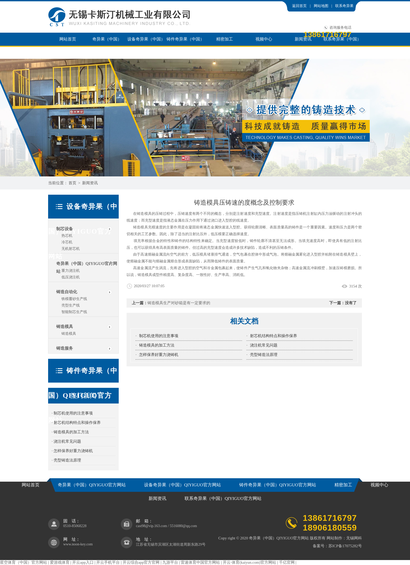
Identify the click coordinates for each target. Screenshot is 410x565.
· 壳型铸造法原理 (66, 460)
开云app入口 (83, 562)
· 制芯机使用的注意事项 (72, 413)
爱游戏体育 (60, 562)
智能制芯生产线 (74, 312)
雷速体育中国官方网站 (200, 562)
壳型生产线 (70, 305)
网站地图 (321, 6)
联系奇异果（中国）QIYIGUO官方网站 (342, 45)
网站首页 (67, 39)
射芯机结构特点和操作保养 (273, 336)
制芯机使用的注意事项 (158, 336)
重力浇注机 (70, 271)
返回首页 (299, 6)
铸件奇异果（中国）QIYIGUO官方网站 (185, 45)
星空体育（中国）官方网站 (23, 562)
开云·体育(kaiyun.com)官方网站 (249, 562)
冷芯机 (66, 242)
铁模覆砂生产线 (74, 299)
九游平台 (170, 562)
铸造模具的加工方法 (156, 345)
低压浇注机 (70, 277)
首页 (72, 183)
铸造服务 (64, 348)
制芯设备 (64, 229)
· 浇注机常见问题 (66, 441)
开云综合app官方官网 (141, 562)
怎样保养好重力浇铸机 (158, 355)
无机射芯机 (70, 249)
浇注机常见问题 (263, 345)
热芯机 (66, 236)
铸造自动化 (66, 292)
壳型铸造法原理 (263, 355)
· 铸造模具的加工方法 (70, 432)
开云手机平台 (108, 562)
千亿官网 (287, 562)
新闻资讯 (303, 39)
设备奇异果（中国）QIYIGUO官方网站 (146, 45)
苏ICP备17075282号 (345, 546)
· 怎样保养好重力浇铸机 (72, 451)
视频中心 (263, 39)
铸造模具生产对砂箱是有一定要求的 (178, 303)
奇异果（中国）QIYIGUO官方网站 (107, 45)
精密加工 (224, 39)
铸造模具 (64, 326)
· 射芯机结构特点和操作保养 (76, 422)
